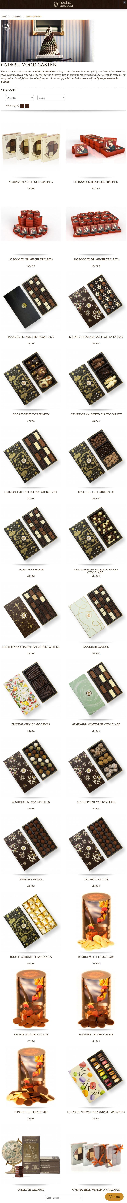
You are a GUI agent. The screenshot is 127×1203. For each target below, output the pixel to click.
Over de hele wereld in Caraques (96, 1190)
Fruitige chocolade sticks (31, 724)
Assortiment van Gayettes (96, 802)
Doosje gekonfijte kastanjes (31, 957)
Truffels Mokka (31, 879)
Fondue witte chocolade (96, 957)
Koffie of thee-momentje (96, 492)
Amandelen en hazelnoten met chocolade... (96, 571)
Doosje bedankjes (96, 647)
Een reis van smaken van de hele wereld (31, 647)
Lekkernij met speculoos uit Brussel (30, 492)
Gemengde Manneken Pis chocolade (96, 414)
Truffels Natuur (96, 879)
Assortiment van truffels (31, 802)
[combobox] (20, 97)
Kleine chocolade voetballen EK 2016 (96, 337)
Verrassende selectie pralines (31, 182)
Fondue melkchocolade (31, 1034)
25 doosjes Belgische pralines (96, 182)
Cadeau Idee (16, 16)
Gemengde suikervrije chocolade (96, 724)
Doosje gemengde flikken (31, 414)
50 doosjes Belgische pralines (31, 259)
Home (4, 16)
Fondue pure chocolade (96, 1034)
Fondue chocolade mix (30, 1112)
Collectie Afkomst (31, 1190)
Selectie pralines (30, 569)
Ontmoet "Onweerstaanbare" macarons (96, 1112)
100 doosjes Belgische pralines (96, 259)
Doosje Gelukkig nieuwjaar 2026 (31, 337)
